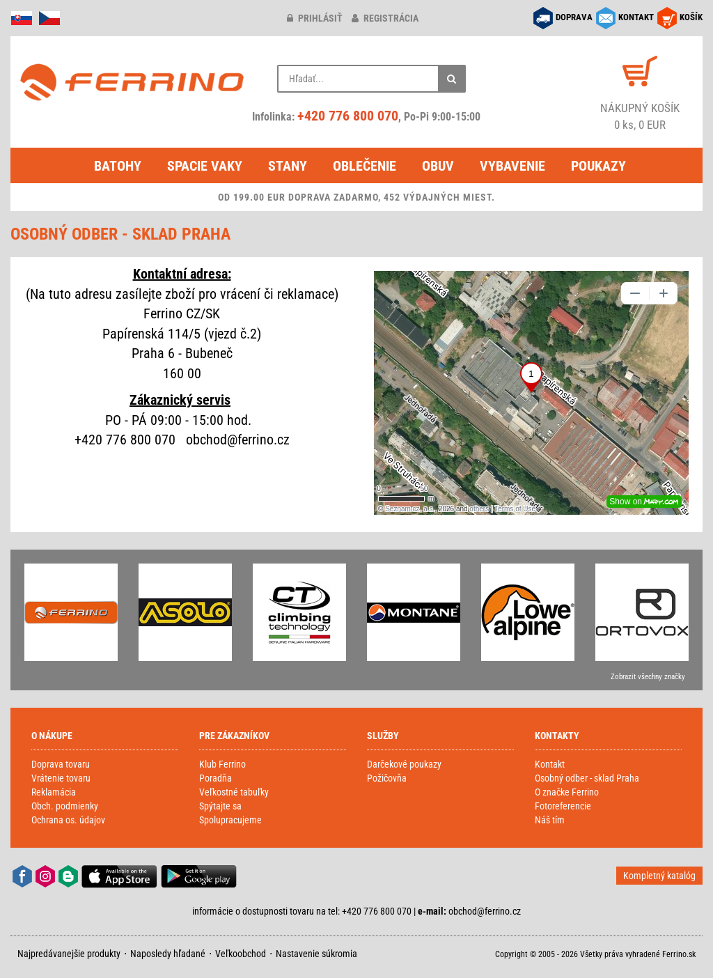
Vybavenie (512, 165)
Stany (287, 165)
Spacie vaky (204, 165)
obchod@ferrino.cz (484, 911)
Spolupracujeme (230, 819)
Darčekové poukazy (404, 764)
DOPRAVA (574, 17)
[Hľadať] (452, 79)
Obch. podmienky (64, 806)
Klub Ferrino (222, 764)
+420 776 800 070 (347, 115)
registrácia (385, 18)
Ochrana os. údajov (68, 819)
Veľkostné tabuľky (234, 792)
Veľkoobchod (240, 953)
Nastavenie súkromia (316, 953)
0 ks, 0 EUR (640, 116)
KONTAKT (636, 17)
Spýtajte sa (220, 806)
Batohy (117, 165)
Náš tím (550, 819)
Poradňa (215, 778)
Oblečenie (364, 165)
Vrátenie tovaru (61, 778)
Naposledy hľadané (167, 953)
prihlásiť (315, 18)
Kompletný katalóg (659, 875)
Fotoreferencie (563, 806)
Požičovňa (387, 778)
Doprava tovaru (60, 764)
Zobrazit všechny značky (648, 676)
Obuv (438, 165)
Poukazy (598, 165)
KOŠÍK (691, 17)
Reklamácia (53, 792)
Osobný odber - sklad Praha (587, 778)
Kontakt (550, 764)
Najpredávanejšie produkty (68, 953)
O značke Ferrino (567, 792)
